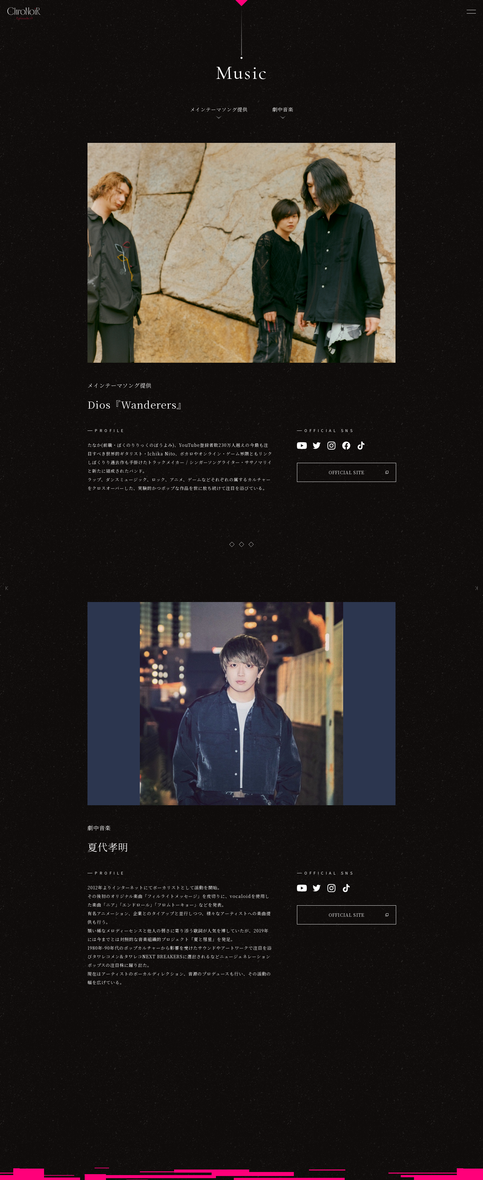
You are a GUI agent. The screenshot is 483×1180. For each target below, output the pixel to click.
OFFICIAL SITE (347, 472)
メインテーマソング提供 (219, 109)
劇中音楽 (282, 109)
